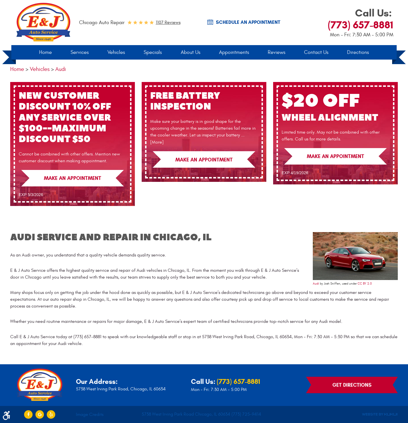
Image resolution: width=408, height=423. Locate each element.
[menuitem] (45, 52)
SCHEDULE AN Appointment (248, 22)
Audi (60, 69)
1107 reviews (168, 22)
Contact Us (316, 52)
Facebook (28, 414)
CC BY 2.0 (365, 284)
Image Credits (89, 414)
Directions (358, 52)
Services (80, 52)
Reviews (276, 52)
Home (45, 52)
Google (39, 414)
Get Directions (351, 385)
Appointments (234, 52)
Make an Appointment (72, 178)
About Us (190, 52)
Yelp (51, 414)
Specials (153, 52)
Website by (380, 414)
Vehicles (116, 52)
